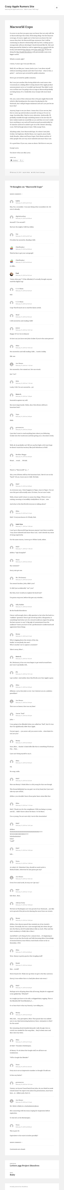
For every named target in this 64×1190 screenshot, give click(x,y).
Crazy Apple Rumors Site (19, 6)
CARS (34, 172)
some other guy (39, 50)
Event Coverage (40, 172)
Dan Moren (27, 50)
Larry (18, 201)
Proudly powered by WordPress (19, 1186)
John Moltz (27, 172)
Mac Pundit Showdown (24, 52)
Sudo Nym (19, 524)
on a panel (44, 47)
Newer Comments (15, 194)
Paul (17, 273)
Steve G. (18, 394)
